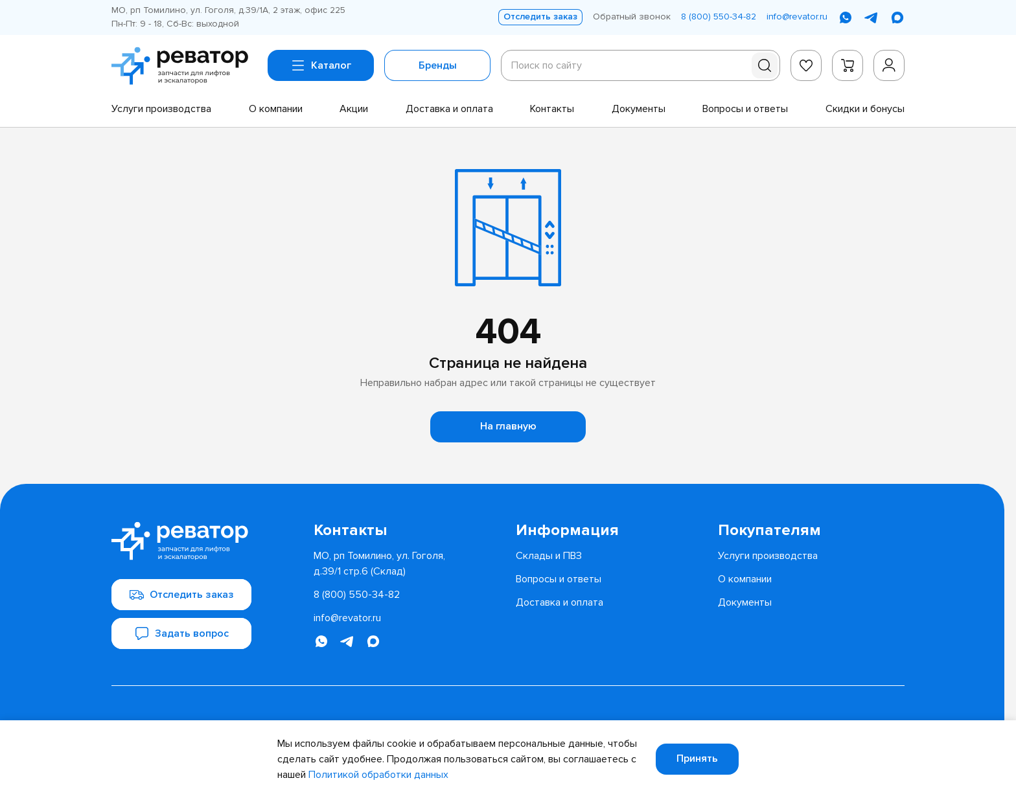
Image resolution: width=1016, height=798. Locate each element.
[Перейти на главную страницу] (184, 66)
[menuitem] (161, 109)
